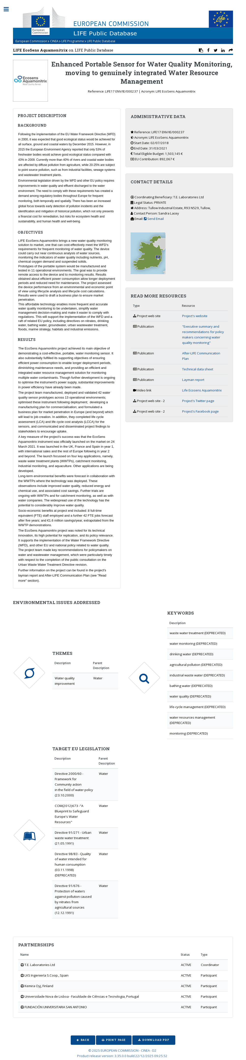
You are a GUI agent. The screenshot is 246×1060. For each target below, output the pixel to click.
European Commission (31, 41)
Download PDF (155, 1040)
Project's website (194, 316)
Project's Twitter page (198, 401)
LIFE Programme (72, 41)
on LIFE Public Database (63, 50)
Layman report (193, 379)
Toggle (9, 9)
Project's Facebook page (200, 411)
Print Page (116, 1040)
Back (85, 1040)
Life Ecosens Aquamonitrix (202, 390)
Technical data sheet (197, 369)
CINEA (54, 41)
